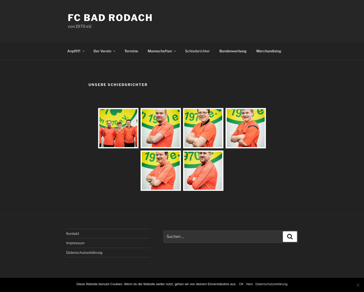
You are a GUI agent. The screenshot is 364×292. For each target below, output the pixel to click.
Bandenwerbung (233, 51)
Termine (131, 51)
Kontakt (72, 233)
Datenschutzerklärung (84, 252)
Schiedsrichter (197, 51)
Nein (249, 284)
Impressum (75, 243)
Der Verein (105, 51)
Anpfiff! (76, 51)
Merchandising (268, 51)
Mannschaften (162, 51)
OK (241, 284)
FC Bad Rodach (110, 17)
